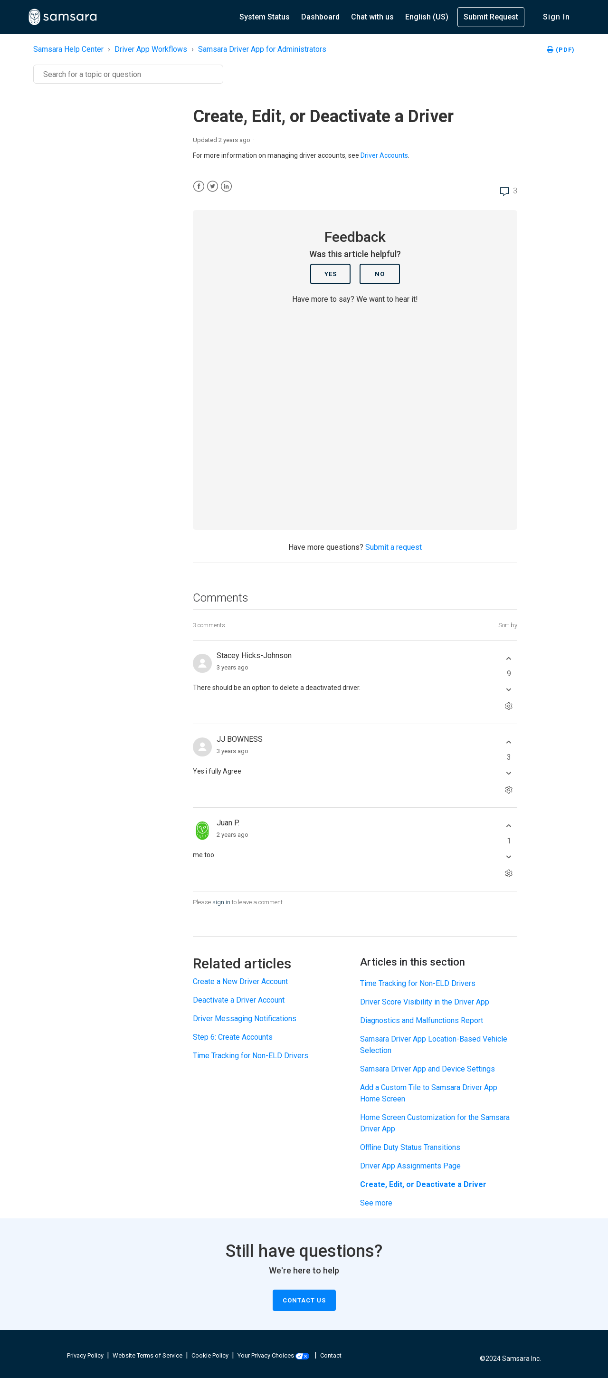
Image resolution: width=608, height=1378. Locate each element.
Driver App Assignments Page (410, 1165)
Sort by (507, 625)
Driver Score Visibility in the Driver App (424, 1001)
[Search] (128, 74)
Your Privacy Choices (273, 1355)
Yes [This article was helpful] (330, 274)
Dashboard (320, 16)
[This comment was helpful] (509, 658)
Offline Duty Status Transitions (410, 1147)
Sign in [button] (556, 16)
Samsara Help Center (68, 49)
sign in (221, 902)
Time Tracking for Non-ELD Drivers (250, 1055)
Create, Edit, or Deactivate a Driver (423, 1184)
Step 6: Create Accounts (233, 1037)
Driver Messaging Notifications (244, 1018)
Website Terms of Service (147, 1355)
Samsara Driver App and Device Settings (427, 1068)
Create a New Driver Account (240, 981)
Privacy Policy (85, 1355)
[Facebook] (199, 186)
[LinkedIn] (226, 186)
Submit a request (393, 547)
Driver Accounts (384, 155)
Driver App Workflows (150, 49)
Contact (331, 1355)
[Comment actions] (509, 706)
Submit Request (491, 16)
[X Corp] (212, 186)
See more (376, 1202)
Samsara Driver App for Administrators (262, 49)
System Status (264, 16)
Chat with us (372, 16)
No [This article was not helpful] (380, 274)
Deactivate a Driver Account (239, 1000)
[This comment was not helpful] (509, 689)
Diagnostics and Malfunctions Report (421, 1020)
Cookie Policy (209, 1355)
